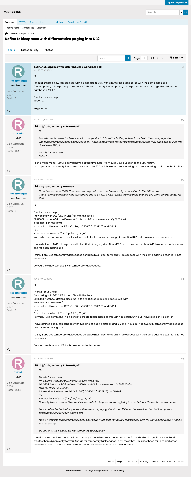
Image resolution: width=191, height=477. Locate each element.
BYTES (22, 22)
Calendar (41, 27)
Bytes (111, 461)
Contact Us (130, 461)
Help (119, 461)
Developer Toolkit (78, 22)
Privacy (144, 461)
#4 (182, 279)
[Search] (164, 12)
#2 (182, 119)
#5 (182, 358)
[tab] (11, 50)
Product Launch (39, 22)
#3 (182, 180)
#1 (182, 67)
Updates (58, 22)
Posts (11, 50)
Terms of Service (160, 461)
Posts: (10, 98)
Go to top (179, 461)
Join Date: (13, 91)
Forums (9, 22)
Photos (49, 50)
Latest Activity (29, 50)
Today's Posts (12, 27)
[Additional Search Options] (181, 12)
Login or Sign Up (177, 2)
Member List (28, 27)
